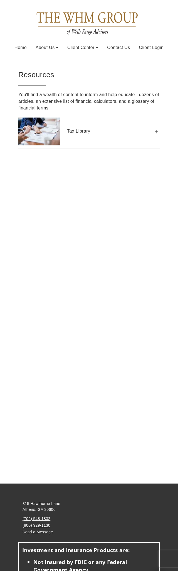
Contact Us (118, 47)
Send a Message (38, 532)
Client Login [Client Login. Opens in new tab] (151, 47)
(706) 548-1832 (36, 518)
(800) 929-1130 (36, 525)
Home (20, 47)
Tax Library (54, 131)
